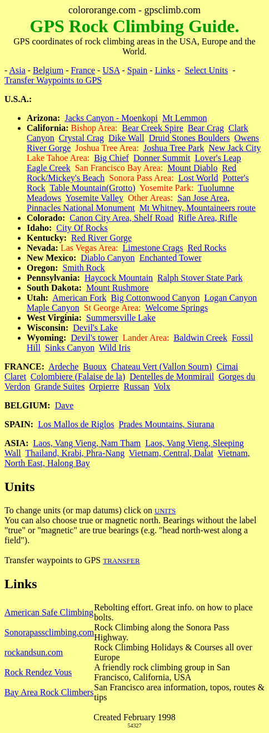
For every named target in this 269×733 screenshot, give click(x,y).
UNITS (165, 511)
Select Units (206, 70)
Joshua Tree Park (173, 148)
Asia (17, 70)
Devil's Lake (95, 327)
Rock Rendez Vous (38, 672)
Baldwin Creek (200, 337)
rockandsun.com (33, 652)
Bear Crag (206, 128)
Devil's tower (94, 337)
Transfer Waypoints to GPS (53, 80)
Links (165, 70)
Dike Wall (126, 138)
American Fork (79, 297)
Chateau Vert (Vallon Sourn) (161, 366)
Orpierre (104, 386)
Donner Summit (162, 158)
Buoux (95, 366)
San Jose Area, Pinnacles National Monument (128, 203)
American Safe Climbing (48, 612)
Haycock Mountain (118, 277)
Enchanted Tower (171, 257)
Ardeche (63, 366)
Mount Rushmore (117, 287)
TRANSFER (121, 561)
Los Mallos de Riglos (76, 424)
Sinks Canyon (69, 347)
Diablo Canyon (107, 257)
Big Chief (111, 158)
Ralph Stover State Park (199, 277)
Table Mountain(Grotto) (93, 188)
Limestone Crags (153, 247)
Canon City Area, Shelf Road (121, 218)
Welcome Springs (176, 307)
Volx (162, 386)
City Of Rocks (81, 227)
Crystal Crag (81, 138)
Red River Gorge (101, 237)
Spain (137, 70)
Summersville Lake (121, 317)
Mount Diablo (192, 168)
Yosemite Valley (94, 198)
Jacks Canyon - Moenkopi (111, 118)
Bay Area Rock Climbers (48, 692)
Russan (137, 386)
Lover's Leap (218, 158)
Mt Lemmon (184, 118)
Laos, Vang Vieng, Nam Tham (87, 443)
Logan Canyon (231, 297)
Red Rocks (206, 247)
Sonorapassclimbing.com (49, 632)
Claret (15, 376)
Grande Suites (59, 386)
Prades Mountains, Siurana (167, 424)
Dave (64, 405)
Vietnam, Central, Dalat (171, 453)
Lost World (198, 178)
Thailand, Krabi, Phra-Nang (75, 453)
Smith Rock (84, 267)
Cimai (227, 366)
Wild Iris (115, 347)
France (83, 70)
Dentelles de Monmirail (171, 376)
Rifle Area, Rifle (207, 218)
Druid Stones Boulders (189, 138)
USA (110, 70)
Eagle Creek (49, 168)
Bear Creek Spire (152, 128)
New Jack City (234, 148)
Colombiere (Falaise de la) (78, 376)
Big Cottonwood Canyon (155, 297)
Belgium (48, 70)
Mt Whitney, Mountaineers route (198, 208)
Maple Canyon (53, 307)
